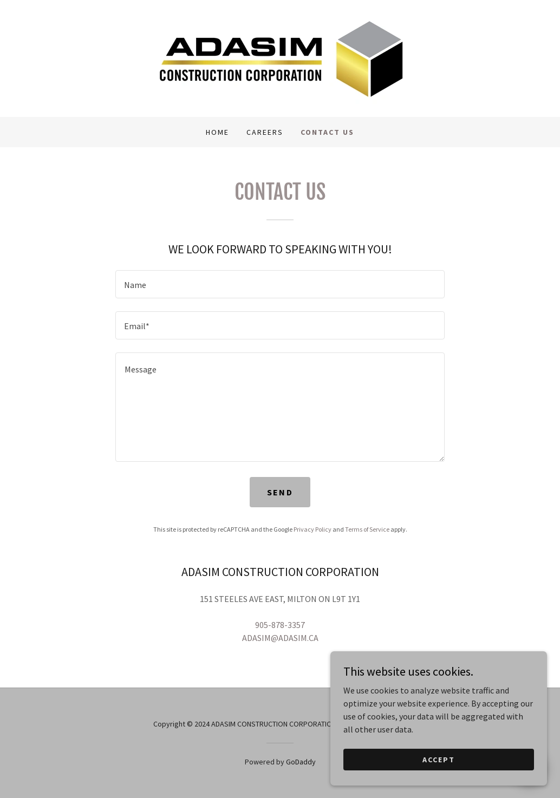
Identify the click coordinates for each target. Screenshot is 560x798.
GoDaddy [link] (301, 762)
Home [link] (217, 132)
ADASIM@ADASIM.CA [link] (280, 637)
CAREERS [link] (264, 132)
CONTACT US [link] (327, 132)
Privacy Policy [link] (312, 529)
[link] (280, 57)
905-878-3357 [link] (280, 624)
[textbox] (280, 284)
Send (280, 492)
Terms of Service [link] (367, 529)
